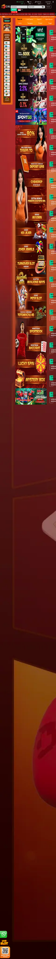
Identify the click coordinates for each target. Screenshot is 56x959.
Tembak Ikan (46, 14)
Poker (26, 14)
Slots (14, 14)
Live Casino (34, 14)
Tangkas (40, 14)
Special (19, 19)
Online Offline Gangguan (7, 99)
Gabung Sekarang (52, 38)
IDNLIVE (18, 14)
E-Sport (10, 14)
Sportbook (5, 14)
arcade (22, 14)
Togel (50, 23)
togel (29, 14)
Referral (52, 14)
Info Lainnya (52, 32)
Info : (3, 17)
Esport (39, 19)
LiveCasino (29, 19)
